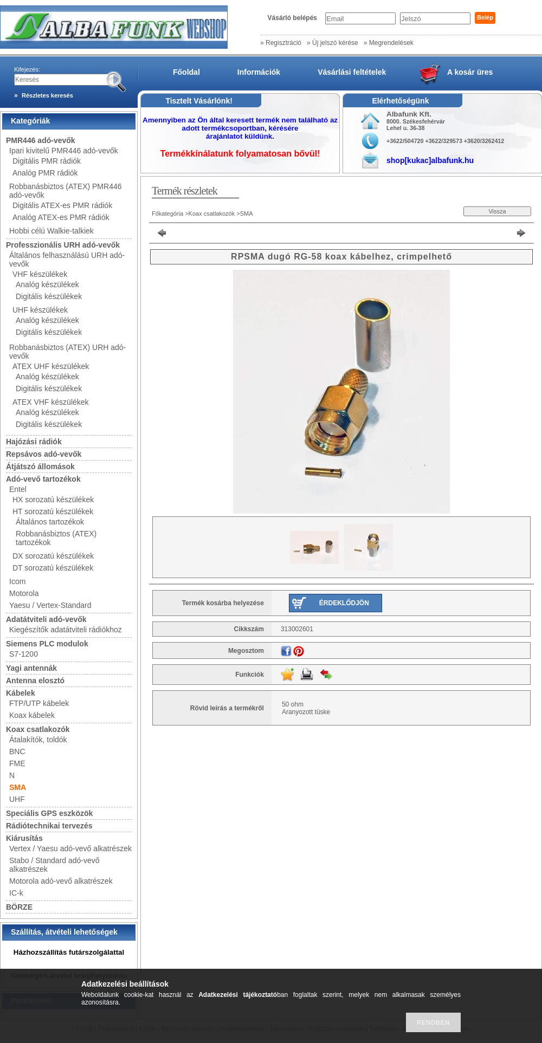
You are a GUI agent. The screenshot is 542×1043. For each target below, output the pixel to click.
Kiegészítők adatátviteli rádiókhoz (65, 629)
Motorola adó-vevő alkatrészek (61, 881)
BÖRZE (19, 907)
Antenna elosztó (35, 680)
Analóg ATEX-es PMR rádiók (60, 217)
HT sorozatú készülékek (52, 511)
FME (17, 763)
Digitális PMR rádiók (46, 161)
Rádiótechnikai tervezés (49, 825)
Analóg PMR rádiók (45, 173)
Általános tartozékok (50, 521)
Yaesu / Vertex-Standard (50, 605)
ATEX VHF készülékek (50, 402)
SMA (17, 787)
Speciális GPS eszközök (49, 813)
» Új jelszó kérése (332, 43)
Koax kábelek (32, 715)
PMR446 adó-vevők (40, 140)
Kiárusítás (24, 838)
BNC (17, 751)
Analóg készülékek (47, 284)
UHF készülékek (40, 310)
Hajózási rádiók (34, 441)
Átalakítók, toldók (38, 739)
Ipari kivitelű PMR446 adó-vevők (63, 150)
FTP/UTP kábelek (39, 703)
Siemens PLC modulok (47, 643)
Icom (17, 581)
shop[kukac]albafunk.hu (430, 160)
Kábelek (20, 693)
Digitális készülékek (49, 296)
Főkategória (167, 213)
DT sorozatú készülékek (52, 567)
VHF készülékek (39, 274)
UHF (17, 799)
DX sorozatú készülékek (53, 556)
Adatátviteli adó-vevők (46, 619)
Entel (18, 489)
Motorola (23, 593)
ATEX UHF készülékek (50, 366)
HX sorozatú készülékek (53, 499)
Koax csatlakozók (38, 729)
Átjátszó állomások (40, 466)
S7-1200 (23, 654)
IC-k (16, 893)
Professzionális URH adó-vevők (63, 245)
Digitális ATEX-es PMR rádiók (62, 205)
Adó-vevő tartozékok (43, 479)
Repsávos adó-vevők (43, 454)
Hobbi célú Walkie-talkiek (51, 230)
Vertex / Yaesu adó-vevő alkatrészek (70, 848)
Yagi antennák (31, 668)
